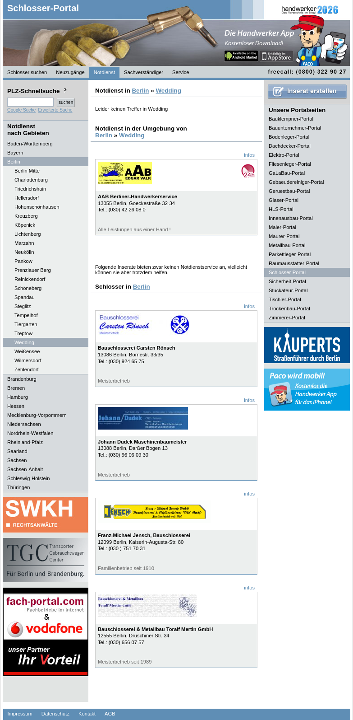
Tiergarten (25, 324)
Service (180, 72)
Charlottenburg (31, 179)
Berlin (140, 90)
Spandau (24, 297)
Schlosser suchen (27, 72)
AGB (110, 713)
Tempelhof (26, 315)
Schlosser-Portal (43, 8)
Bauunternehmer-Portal (295, 128)
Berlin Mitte (27, 170)
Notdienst (104, 72)
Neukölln (24, 252)
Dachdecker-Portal (290, 146)
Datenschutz (55, 713)
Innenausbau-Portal (291, 218)
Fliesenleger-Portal (290, 164)
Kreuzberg (26, 216)
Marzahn (24, 243)
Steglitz (22, 306)
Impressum (20, 713)
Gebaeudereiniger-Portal (296, 182)
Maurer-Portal (284, 236)
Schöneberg (27, 288)
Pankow (23, 261)
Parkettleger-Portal (290, 254)
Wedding (24, 342)
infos (249, 155)
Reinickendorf (29, 279)
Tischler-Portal (285, 299)
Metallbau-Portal (287, 245)
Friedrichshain (30, 189)
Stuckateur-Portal (288, 290)
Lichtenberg (27, 234)
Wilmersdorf (27, 360)
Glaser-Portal (283, 200)
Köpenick (24, 225)
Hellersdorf (26, 198)
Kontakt (87, 713)
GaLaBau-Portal (287, 173)
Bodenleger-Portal (289, 137)
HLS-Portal (281, 209)
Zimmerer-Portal (287, 317)
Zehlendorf (26, 369)
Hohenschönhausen (37, 207)
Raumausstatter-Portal (294, 263)
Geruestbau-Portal (289, 191)
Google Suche (21, 110)
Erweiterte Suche (55, 110)
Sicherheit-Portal (287, 281)
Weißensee (27, 351)
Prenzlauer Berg (32, 270)
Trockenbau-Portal (289, 308)
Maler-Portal (282, 227)
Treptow (23, 333)
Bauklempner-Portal (291, 119)
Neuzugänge (70, 72)
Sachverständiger (143, 72)
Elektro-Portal (284, 155)
